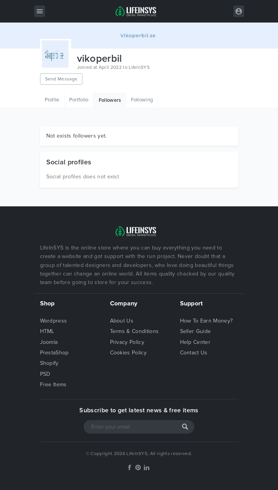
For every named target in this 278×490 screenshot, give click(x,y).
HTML (47, 331)
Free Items (53, 384)
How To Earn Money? (206, 320)
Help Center (195, 342)
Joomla (49, 342)
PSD (45, 374)
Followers (110, 100)
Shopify (49, 363)
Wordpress (53, 320)
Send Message (61, 79)
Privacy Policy (127, 342)
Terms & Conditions (134, 331)
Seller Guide (195, 331)
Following (142, 100)
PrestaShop (54, 352)
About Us (122, 320)
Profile (52, 100)
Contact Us (194, 352)
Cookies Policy (128, 352)
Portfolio (79, 100)
